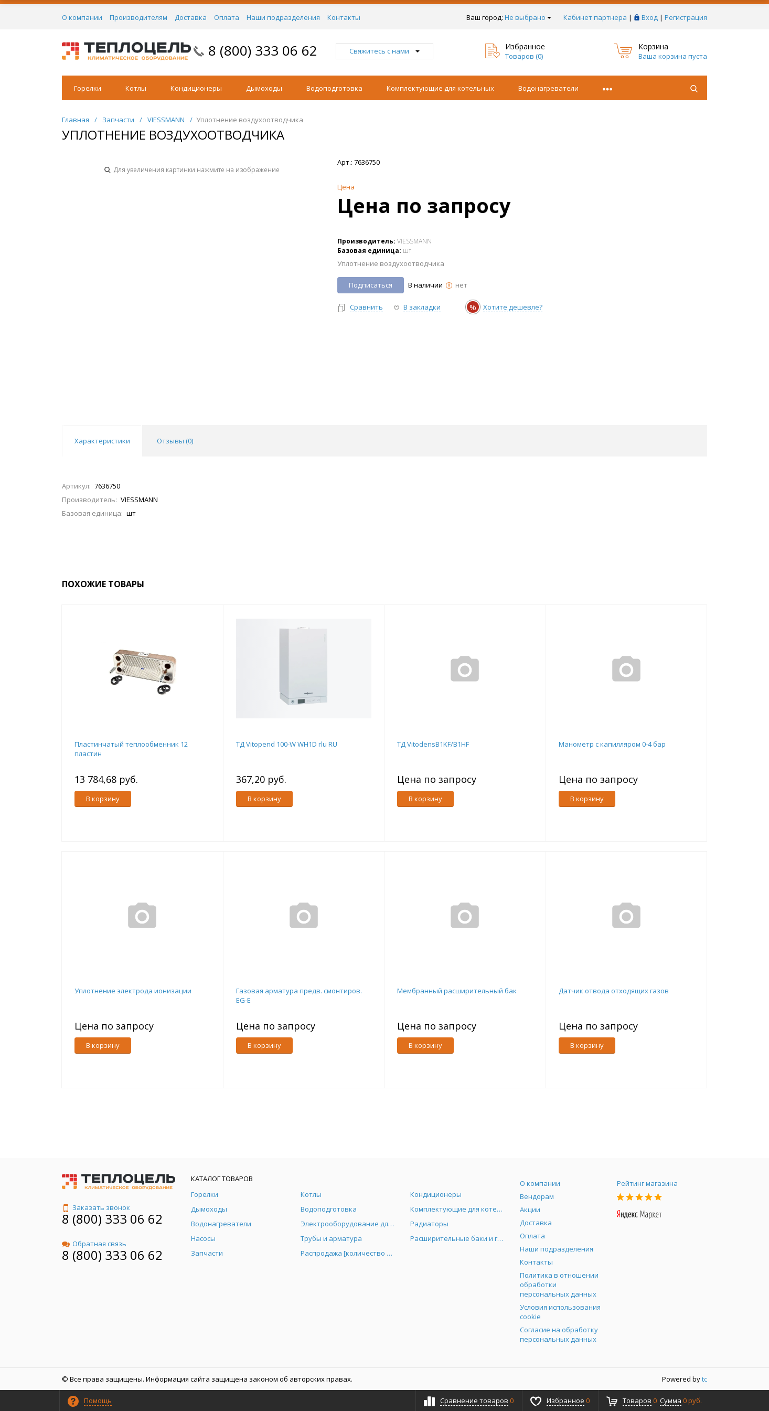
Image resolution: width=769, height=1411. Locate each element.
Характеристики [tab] (102, 440)
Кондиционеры (196, 88)
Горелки (87, 88)
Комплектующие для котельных (440, 88)
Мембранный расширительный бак (457, 990)
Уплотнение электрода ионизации (132, 990)
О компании (82, 17)
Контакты (343, 17)
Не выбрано (528, 17)
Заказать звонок (96, 1207)
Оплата (226, 17)
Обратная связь (94, 1243)
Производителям (138, 17)
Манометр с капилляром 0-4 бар (612, 744)
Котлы (135, 88)
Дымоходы (264, 88)
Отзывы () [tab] (175, 440)
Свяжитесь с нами (384, 51)
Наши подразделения (283, 17)
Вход (650, 17)
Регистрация (686, 17)
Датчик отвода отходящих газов (614, 990)
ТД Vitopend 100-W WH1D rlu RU (286, 744)
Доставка (191, 17)
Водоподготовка (334, 88)
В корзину (103, 798)
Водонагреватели (548, 88)
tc (704, 1379)
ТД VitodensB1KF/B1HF (433, 744)
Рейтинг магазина (647, 1183)
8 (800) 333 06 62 (262, 50)
